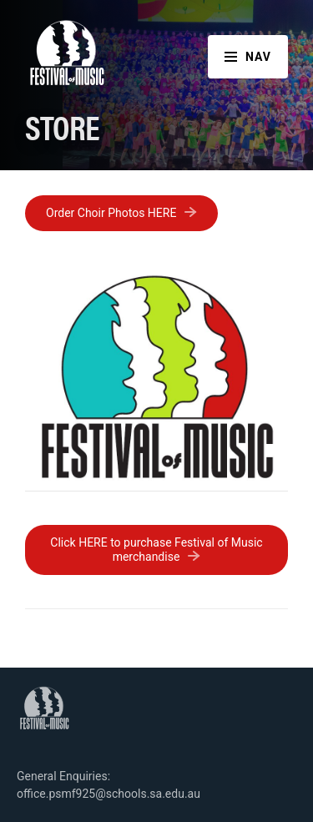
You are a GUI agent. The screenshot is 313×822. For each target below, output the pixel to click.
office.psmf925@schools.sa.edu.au (108, 793)
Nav (248, 56)
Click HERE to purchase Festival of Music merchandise (156, 549)
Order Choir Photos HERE (111, 212)
